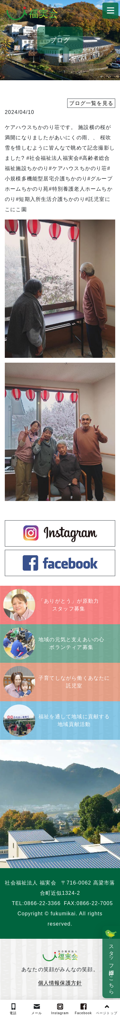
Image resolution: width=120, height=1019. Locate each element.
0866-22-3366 (42, 903)
